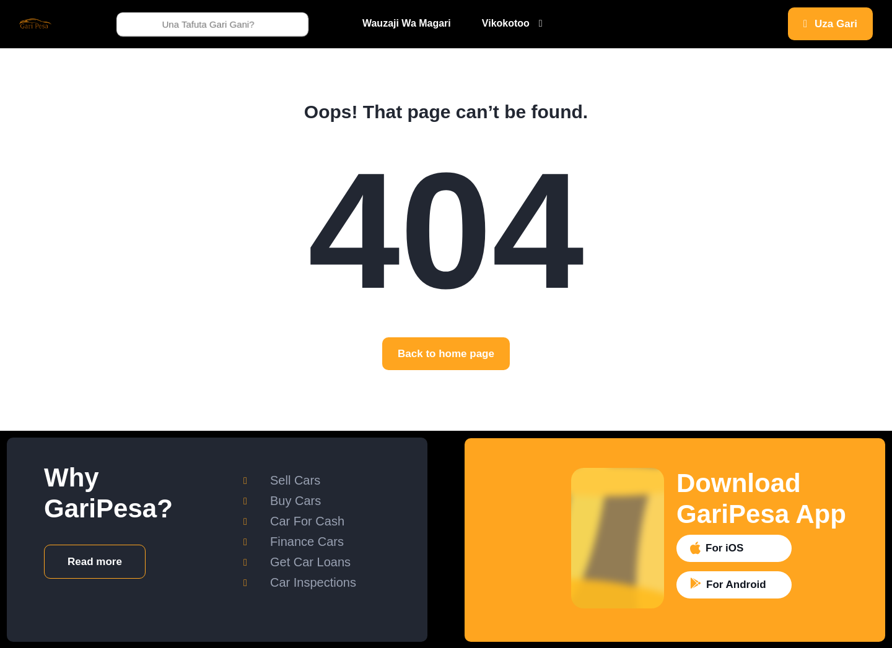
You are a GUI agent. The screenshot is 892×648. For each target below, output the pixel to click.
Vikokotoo (506, 23)
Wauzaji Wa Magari (406, 23)
